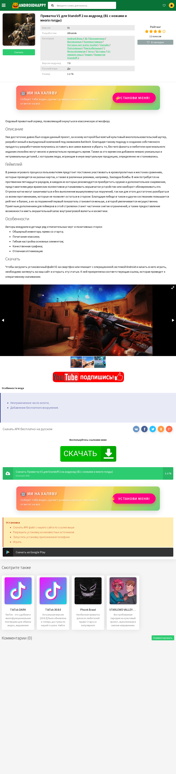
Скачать (18, 52)
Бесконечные (97, 38)
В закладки (155, 42)
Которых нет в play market (82, 45)
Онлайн (104, 45)
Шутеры (100, 51)
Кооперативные (93, 41)
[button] (173, 288)
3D (86, 38)
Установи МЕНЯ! (134, 98)
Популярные (74, 48)
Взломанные (74, 41)
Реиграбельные (93, 48)
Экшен (88, 54)
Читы (91, 51)
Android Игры (75, 38)
